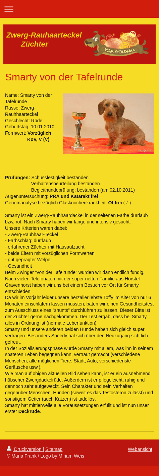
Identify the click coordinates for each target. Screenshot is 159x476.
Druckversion (25, 449)
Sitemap (53, 449)
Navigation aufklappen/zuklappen (79, 9)
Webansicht (140, 449)
